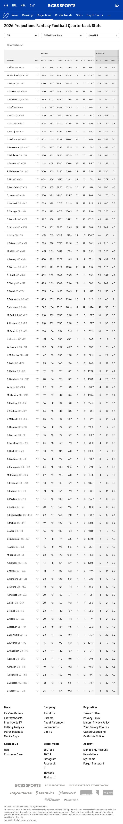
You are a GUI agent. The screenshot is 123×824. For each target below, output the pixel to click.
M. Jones (11, 554)
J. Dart (10, 123)
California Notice (93, 736)
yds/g (68, 60)
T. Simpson (12, 483)
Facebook (49, 763)
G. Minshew (13, 443)
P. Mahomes (13, 171)
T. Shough (12, 211)
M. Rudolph (12, 315)
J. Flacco (11, 690)
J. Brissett (12, 243)
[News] (15, 15)
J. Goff (10, 107)
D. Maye (11, 83)
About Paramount (54, 722)
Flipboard (49, 777)
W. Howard (12, 347)
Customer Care (13, 754)
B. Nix (9, 179)
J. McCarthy (13, 355)
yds (60, 60)
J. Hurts (11, 115)
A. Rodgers (12, 323)
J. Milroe (11, 570)
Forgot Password (93, 763)
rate (91, 60)
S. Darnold (12, 219)
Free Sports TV (13, 722)
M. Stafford (13, 75)
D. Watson (12, 267)
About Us (49, 713)
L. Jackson (12, 139)
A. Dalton (11, 666)
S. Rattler (12, 626)
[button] (109, 15)
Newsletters (90, 754)
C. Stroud (12, 227)
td (76, 60)
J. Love (10, 235)
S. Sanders (12, 578)
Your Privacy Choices (96, 727)
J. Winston (12, 682)
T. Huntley (12, 403)
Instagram (50, 759)
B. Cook (11, 618)
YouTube (49, 750)
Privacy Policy (91, 718)
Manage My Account (95, 750)
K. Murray (12, 259)
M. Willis (11, 251)
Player (10, 60)
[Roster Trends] (63, 15)
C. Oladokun (13, 650)
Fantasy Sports (13, 718)
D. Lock (10, 602)
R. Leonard (12, 674)
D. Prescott (13, 99)
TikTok (48, 754)
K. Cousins (12, 339)
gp (36, 60)
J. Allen (10, 67)
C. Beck (10, 451)
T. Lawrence (13, 147)
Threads (49, 773)
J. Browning (13, 634)
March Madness (13, 732)
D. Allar (10, 530)
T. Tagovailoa (13, 299)
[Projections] (44, 15)
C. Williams (12, 155)
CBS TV (48, 732)
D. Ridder (11, 371)
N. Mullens (12, 562)
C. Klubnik (12, 642)
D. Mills (10, 363)
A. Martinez (13, 459)
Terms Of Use (91, 713)
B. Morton (12, 435)
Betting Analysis (14, 727)
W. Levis (11, 387)
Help (7, 750)
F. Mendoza (12, 307)
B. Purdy (11, 131)
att (43, 60)
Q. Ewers (11, 586)
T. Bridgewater (14, 515)
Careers (48, 718)
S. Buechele (13, 379)
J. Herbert (12, 203)
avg (113, 60)
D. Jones (11, 195)
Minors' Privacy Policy (96, 722)
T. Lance (11, 658)
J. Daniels (12, 91)
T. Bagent (12, 491)
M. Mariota (12, 395)
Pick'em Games (13, 713)
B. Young (11, 283)
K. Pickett (12, 594)
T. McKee (11, 523)
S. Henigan (12, 427)
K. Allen (11, 546)
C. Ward (11, 291)
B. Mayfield (13, 187)
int (83, 60)
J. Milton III (12, 419)
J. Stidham (12, 411)
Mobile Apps (11, 736)
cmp (51, 60)
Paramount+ (51, 727)
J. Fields (11, 610)
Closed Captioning (94, 732)
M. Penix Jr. (12, 331)
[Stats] (79, 15)
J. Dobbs (11, 507)
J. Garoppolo (13, 467)
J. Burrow (12, 163)
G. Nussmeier (13, 538)
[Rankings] (27, 15)
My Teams (89, 759)
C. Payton (12, 499)
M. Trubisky (12, 475)
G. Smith (11, 275)
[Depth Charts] (95, 15)
